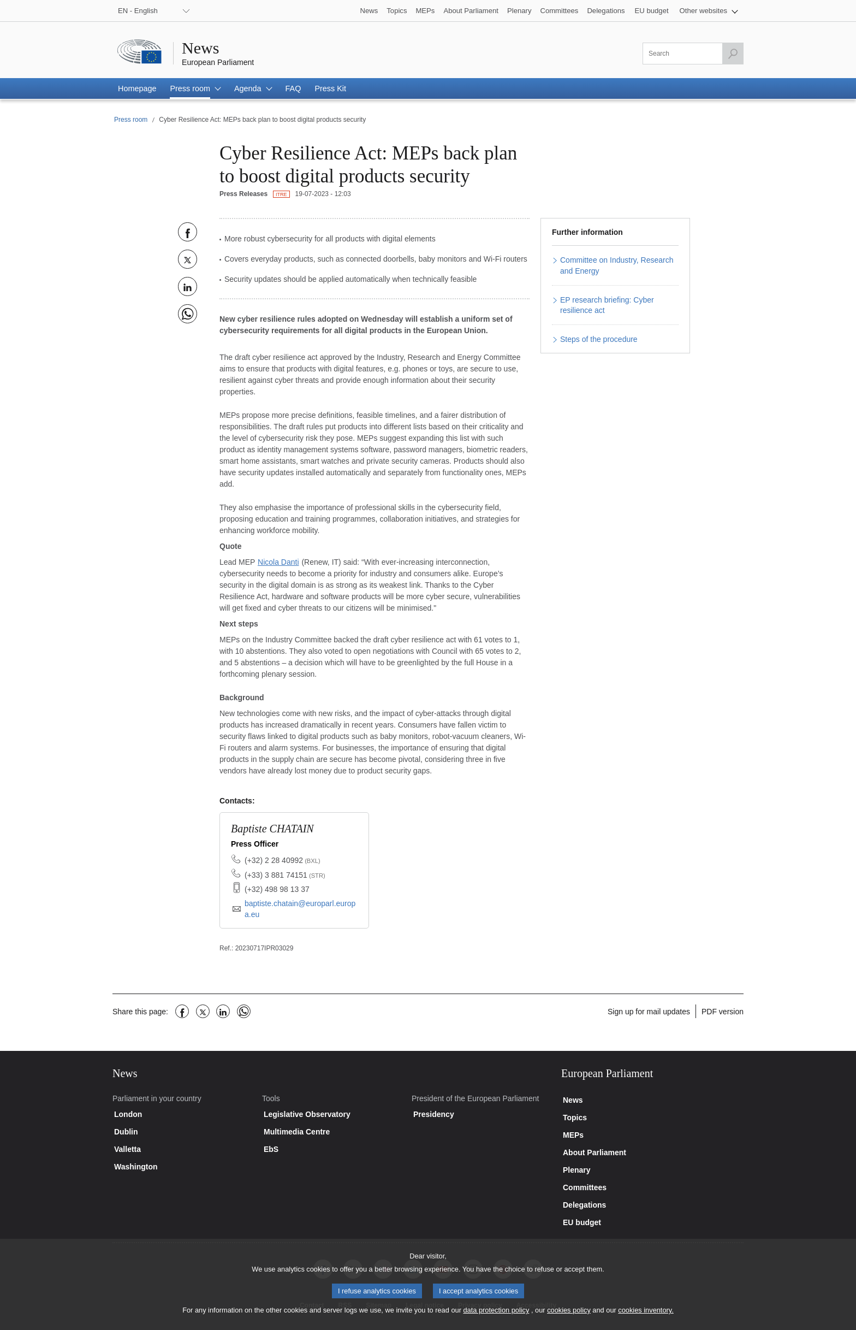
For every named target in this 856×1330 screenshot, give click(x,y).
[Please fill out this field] (693, 53)
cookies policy (569, 1316)
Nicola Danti (278, 562)
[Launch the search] (732, 53)
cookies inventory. (645, 1316)
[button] (709, 10)
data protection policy (496, 1316)
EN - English (138, 11)
